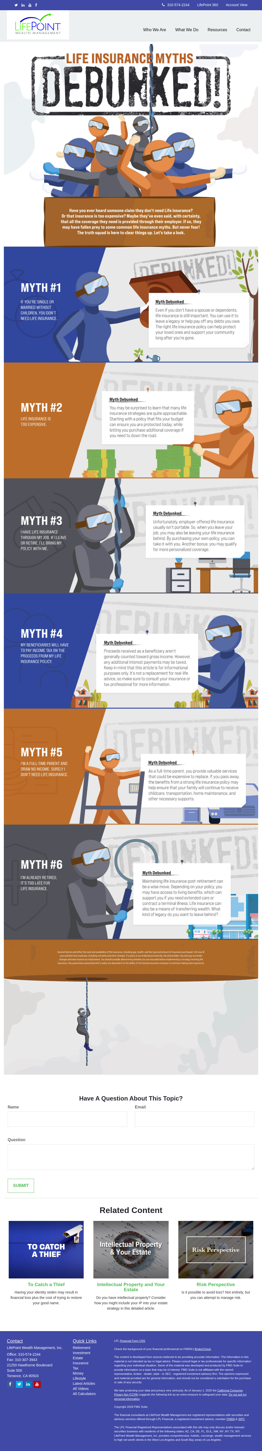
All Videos (81, 1389)
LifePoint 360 (207, 5)
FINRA (230, 1419)
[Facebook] (36, 5)
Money (78, 1373)
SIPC (241, 1419)
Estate (78, 1358)
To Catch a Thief (46, 1284)
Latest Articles (84, 1383)
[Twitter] (16, 5)
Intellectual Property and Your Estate (131, 1287)
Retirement (81, 1348)
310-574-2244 (176, 5)
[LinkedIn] (23, 5)
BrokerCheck (203, 1349)
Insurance (81, 1363)
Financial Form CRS (132, 1340)
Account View (236, 5)
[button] (154, 25)
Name (13, 1107)
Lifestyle (79, 1378)
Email (140, 1107)
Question (16, 1140)
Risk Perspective (215, 1284)
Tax (76, 1368)
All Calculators (84, 1394)
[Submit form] (21, 1186)
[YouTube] (29, 5)
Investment (81, 1353)
